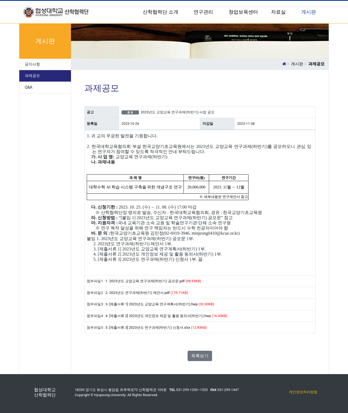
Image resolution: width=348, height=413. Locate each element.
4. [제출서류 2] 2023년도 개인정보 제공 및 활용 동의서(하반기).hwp (158, 316)
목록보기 (200, 355)
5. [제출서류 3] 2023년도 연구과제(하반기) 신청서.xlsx (147, 327)
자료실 (279, 12)
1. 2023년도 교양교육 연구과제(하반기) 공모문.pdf (145, 281)
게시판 (309, 12)
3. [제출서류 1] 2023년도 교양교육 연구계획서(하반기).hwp (151, 304)
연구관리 (204, 12)
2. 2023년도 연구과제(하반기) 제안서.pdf (137, 293)
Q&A (28, 87)
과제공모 (32, 75)
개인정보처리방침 (303, 392)
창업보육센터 (243, 12)
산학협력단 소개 (161, 12)
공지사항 (32, 64)
